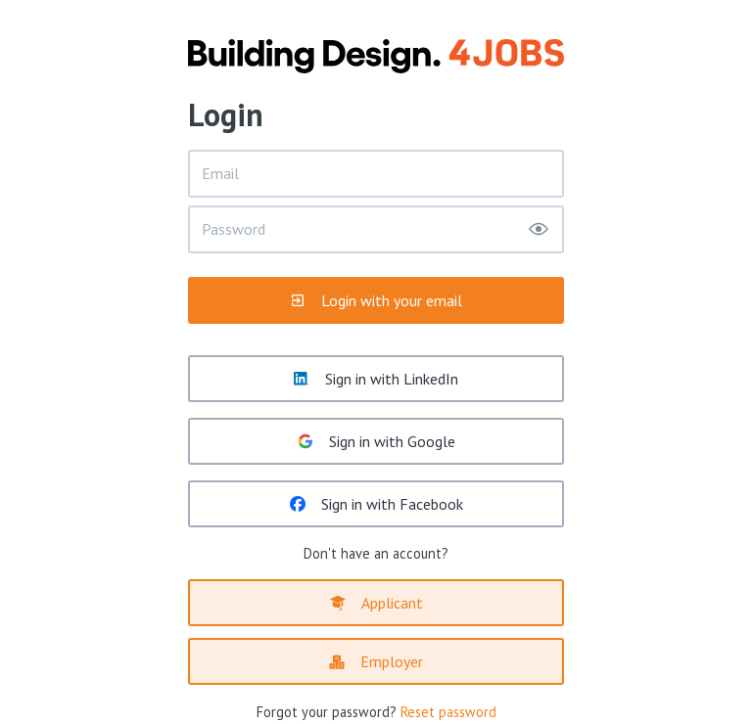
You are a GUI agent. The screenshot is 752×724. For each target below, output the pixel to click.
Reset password (448, 711)
